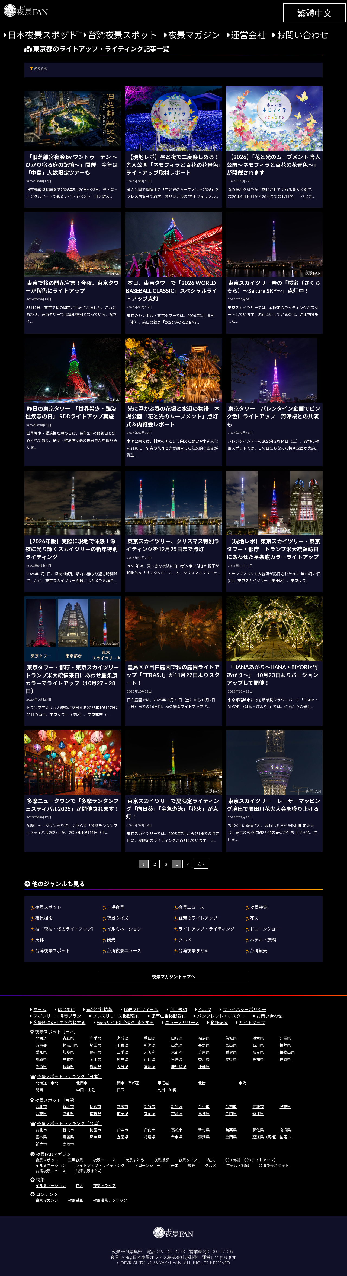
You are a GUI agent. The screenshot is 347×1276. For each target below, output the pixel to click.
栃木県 (258, 1038)
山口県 (149, 1059)
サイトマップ (252, 1022)
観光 (111, 939)
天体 (39, 939)
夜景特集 (258, 907)
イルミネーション (124, 928)
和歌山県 (287, 1052)
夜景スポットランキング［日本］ (69, 1076)
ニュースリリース (182, 1022)
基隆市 (122, 1106)
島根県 (68, 1059)
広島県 (122, 1059)
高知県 (258, 1059)
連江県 (258, 1113)
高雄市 (258, 1106)
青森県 (68, 1038)
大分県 (122, 1066)
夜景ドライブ (104, 1185)
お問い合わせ (303, 35)
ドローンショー (265, 928)
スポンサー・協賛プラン (57, 1015)
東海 (242, 1083)
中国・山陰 (85, 1090)
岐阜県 (68, 1052)
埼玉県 (95, 1045)
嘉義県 (68, 1137)
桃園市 (95, 1106)
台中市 (204, 1106)
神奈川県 (70, 1045)
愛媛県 (231, 1059)
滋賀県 (231, 1052)
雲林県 (41, 1137)
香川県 (204, 1059)
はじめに (66, 1009)
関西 (39, 1090)
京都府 (176, 1052)
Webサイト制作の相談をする (125, 1022)
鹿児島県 (178, 1066)
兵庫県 (204, 1052)
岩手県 (95, 1038)
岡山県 (95, 1059)
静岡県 (95, 1052)
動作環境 (219, 1022)
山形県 (176, 1038)
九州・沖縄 (167, 1090)
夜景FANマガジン (53, 1154)
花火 (254, 918)
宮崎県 (149, 1066)
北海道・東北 (47, 1083)
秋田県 (149, 1038)
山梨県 (176, 1045)
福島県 (204, 1038)
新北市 (68, 1106)
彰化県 (68, 1113)
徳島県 (176, 1059)
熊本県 (95, 1066)
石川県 (258, 1045)
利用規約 (178, 1009)
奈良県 (258, 1052)
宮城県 (122, 1038)
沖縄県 (204, 1066)
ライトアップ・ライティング (206, 928)
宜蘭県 (149, 1113)
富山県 (231, 1045)
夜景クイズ (117, 918)
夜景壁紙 (75, 1200)
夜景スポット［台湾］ (56, 1100)
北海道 (41, 1038)
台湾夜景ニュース (124, 950)
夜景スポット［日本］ (56, 1031)
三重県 (122, 1052)
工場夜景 (115, 907)
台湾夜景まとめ (193, 950)
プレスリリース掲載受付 (116, 1015)
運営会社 (248, 35)
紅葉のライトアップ (197, 918)
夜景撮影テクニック (110, 1200)
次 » (201, 863)
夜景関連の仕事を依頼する (59, 1022)
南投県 (95, 1113)
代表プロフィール (141, 1009)
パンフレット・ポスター (221, 1015)
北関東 (82, 1083)
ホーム (39, 1009)
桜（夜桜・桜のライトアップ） (65, 928)
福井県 (285, 1045)
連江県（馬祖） (265, 1137)
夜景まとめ (134, 1160)
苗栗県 (122, 1113)
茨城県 (231, 1038)
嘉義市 (68, 1144)
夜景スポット (48, 907)
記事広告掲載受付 (168, 1015)
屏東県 (285, 1106)
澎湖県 (204, 1113)
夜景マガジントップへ (173, 976)
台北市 (41, 1106)
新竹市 (149, 1106)
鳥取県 (41, 1059)
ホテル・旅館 (263, 939)
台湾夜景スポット (122, 35)
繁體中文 (314, 13)
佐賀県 (41, 1066)
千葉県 (122, 1045)
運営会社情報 (99, 1009)
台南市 (231, 1106)
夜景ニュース (191, 907)
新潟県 (149, 1045)
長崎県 (68, 1066)
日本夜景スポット (42, 35)
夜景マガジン (194, 35)
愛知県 (41, 1052)
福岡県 (285, 1059)
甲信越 (163, 1083)
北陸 (202, 1083)
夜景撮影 (44, 918)
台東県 (41, 1113)
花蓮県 (176, 1113)
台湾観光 (258, 950)
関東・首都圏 (128, 1083)
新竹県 (176, 1106)
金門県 (231, 1113)
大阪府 (149, 1052)
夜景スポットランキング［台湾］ (69, 1123)
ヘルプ (204, 1009)
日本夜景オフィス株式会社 (159, 1257)
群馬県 (285, 1038)
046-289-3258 (170, 1251)
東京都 (41, 1045)
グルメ (184, 939)
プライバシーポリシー (244, 1009)
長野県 (204, 1045)
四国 (120, 1090)
